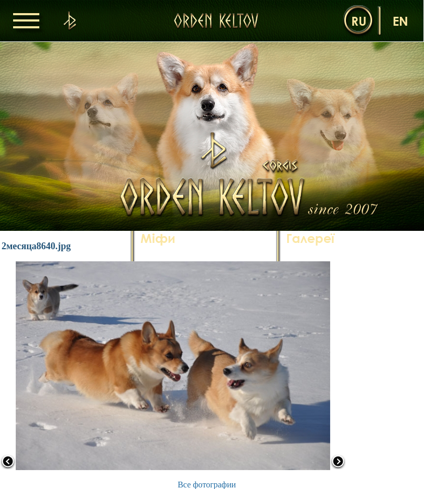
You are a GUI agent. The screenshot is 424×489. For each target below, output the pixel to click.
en (400, 20)
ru (358, 20)
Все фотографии (207, 484)
